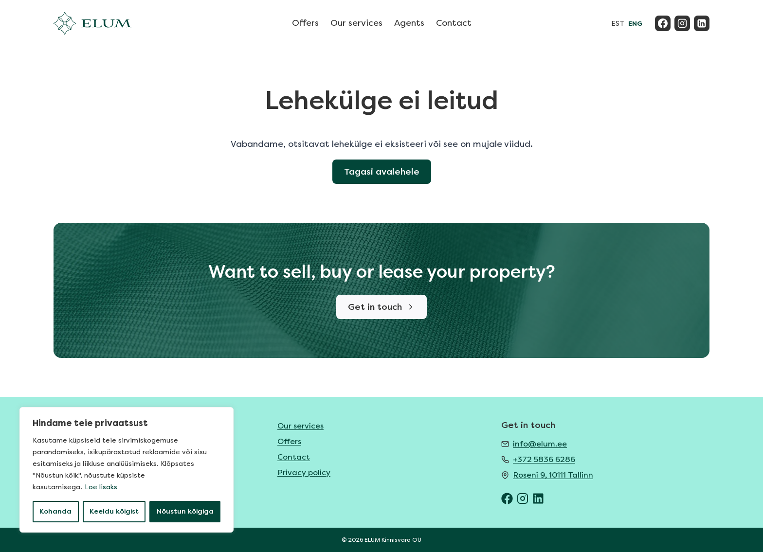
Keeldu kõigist (114, 511)
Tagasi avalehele (381, 171)
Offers (305, 23)
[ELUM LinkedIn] (538, 498)
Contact (454, 23)
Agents (409, 23)
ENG (635, 23)
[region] (126, 470)
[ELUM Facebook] (507, 498)
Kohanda (55, 511)
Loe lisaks (101, 487)
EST (617, 23)
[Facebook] (663, 23)
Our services (356, 23)
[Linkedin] (701, 23)
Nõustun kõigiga (185, 511)
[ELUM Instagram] (522, 498)
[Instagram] (682, 23)
